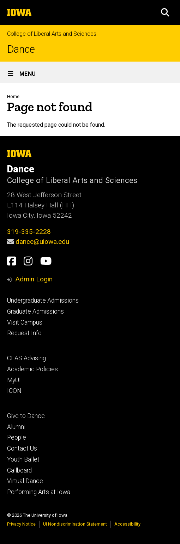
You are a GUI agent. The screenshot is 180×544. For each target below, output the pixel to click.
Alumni (16, 426)
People (16, 437)
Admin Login (34, 279)
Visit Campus (24, 322)
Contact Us (22, 448)
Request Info (24, 333)
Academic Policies (32, 369)
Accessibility (127, 524)
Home (13, 96)
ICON (14, 390)
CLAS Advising (26, 358)
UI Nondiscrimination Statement (75, 524)
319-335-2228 (29, 232)
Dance (21, 49)
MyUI (14, 380)
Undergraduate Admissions (43, 300)
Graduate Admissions (35, 311)
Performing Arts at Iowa (38, 492)
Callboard (19, 470)
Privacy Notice (21, 524)
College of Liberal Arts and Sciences (51, 33)
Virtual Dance (25, 481)
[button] (165, 12)
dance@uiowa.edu (42, 241)
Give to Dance (26, 415)
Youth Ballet (23, 459)
